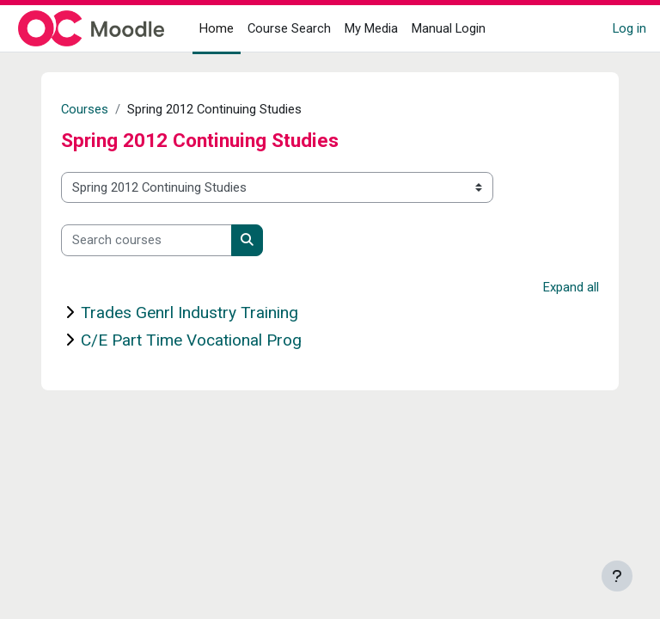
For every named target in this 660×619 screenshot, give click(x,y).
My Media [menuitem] (371, 28)
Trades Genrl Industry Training (189, 312)
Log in (629, 28)
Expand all (571, 287)
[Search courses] (146, 239)
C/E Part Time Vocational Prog (191, 340)
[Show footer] (617, 576)
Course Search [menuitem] (289, 28)
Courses (84, 109)
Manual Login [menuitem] (449, 28)
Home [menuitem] (216, 28)
